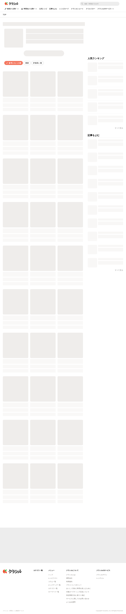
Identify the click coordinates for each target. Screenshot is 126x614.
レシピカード (64, 9)
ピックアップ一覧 (54, 585)
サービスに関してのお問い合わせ (77, 599)
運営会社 (69, 578)
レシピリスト (53, 578)
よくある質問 (70, 602)
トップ (50, 575)
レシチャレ (100, 578)
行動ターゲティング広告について (77, 592)
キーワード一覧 (53, 592)
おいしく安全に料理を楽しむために (78, 588)
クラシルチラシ (101, 575)
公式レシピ (43, 9)
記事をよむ (53, 9)
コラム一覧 (52, 581)
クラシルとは (70, 575)
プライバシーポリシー (74, 585)
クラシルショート (77, 9)
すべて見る (119, 270)
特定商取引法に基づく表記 (75, 595)
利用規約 (69, 581)
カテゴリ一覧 (53, 588)
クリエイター (90, 9)
